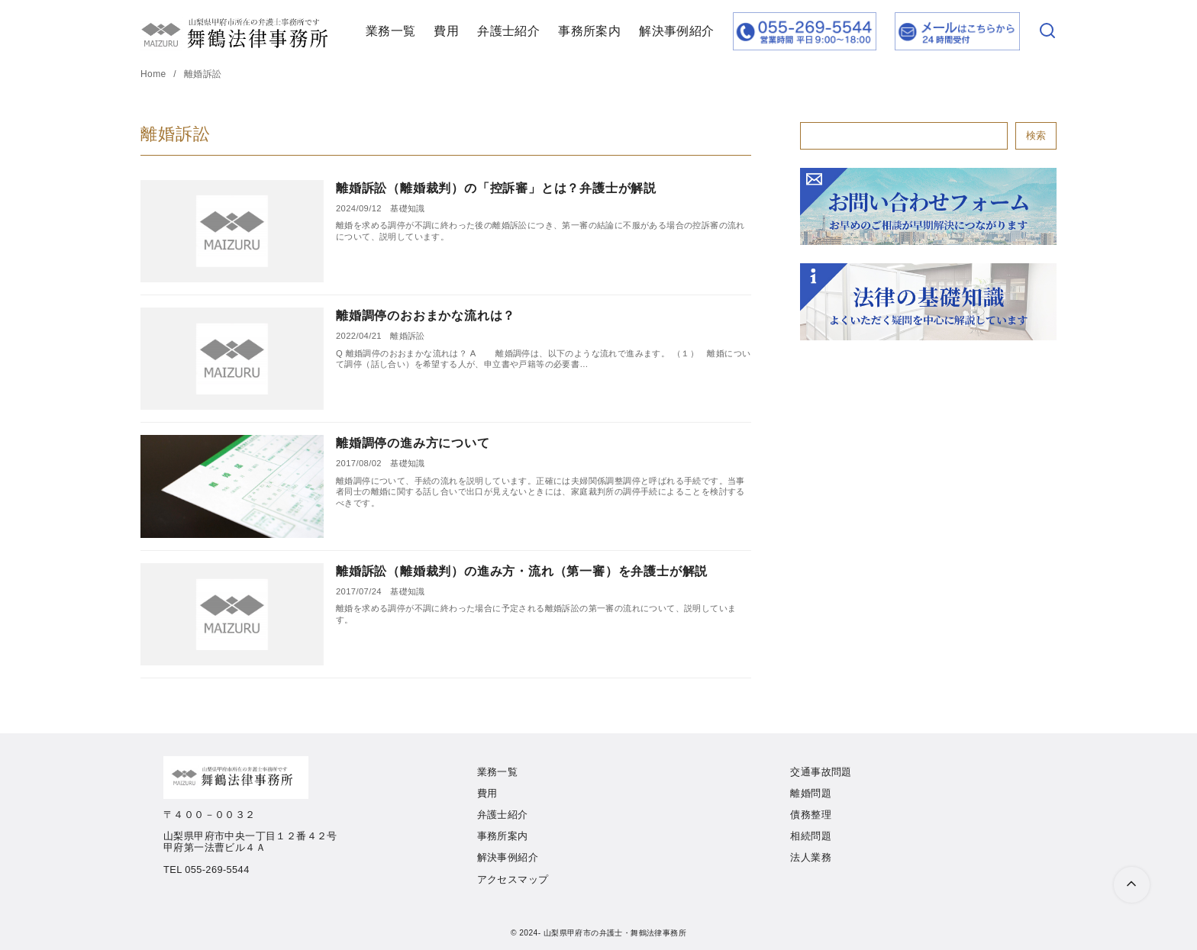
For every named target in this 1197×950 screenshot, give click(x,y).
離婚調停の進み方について (413, 442)
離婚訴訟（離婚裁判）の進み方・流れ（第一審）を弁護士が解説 (522, 571)
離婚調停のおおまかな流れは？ (425, 315)
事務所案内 (589, 30)
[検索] (1047, 31)
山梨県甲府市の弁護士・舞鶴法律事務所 (615, 933)
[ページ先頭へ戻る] (1132, 885)
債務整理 (810, 814)
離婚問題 (810, 793)
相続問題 (810, 836)
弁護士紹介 (508, 30)
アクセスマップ (513, 879)
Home (154, 74)
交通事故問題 (820, 772)
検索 (1036, 135)
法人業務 (810, 857)
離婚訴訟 (203, 74)
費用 (446, 30)
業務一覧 (391, 30)
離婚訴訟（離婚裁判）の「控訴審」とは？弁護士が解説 (496, 188)
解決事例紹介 (676, 30)
